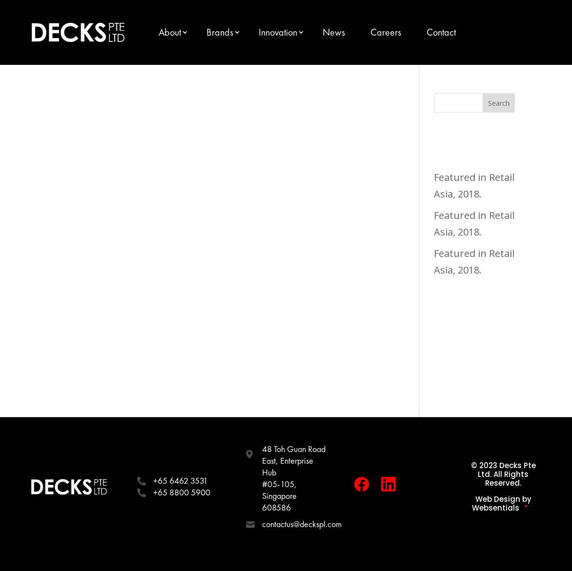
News (334, 32)
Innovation (278, 32)
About (170, 32)
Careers (385, 32)
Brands (219, 32)
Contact (441, 32)
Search (499, 103)
